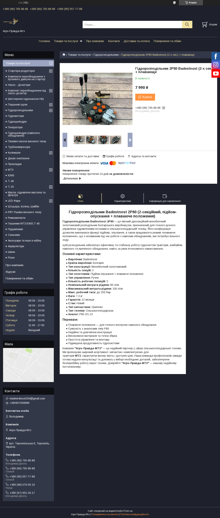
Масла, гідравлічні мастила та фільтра (26, 194)
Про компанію (95, 41)
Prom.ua (128, 511)
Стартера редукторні (21, 70)
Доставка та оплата (137, 41)
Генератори (15, 127)
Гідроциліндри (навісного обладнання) (24, 134)
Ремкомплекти (16, 217)
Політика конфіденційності (134, 514)
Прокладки (15, 164)
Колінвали (14, 152)
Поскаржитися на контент (104, 514)
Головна (44, 41)
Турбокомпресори (19, 146)
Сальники (14, 234)
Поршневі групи (17, 104)
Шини (11, 251)
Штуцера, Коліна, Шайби (23, 206)
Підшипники (15, 229)
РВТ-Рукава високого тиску (24, 212)
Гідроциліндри (17, 121)
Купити (147, 97)
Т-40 (11, 181)
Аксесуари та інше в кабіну (24, 240)
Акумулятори (16, 246)
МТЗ (10, 169)
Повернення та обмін (167, 41)
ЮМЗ (11, 175)
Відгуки (10, 271)
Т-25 (11, 186)
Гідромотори (16, 115)
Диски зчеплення (18, 158)
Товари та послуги (66, 41)
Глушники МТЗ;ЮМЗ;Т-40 (24, 223)
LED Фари (14, 200)
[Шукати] (187, 24)
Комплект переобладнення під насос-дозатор (27, 92)
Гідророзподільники (106, 54)
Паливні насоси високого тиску (27, 141)
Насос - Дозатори (19, 84)
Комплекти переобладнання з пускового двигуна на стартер (26, 78)
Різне (11, 257)
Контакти (114, 41)
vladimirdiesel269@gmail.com (27, 398)
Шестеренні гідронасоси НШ (26, 98)
